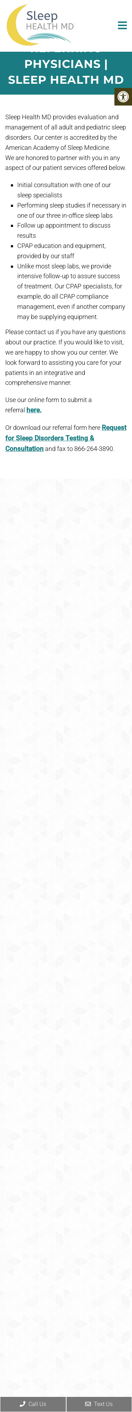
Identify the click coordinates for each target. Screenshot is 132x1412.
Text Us (99, 1404)
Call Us (33, 1404)
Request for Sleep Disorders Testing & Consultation (65, 438)
